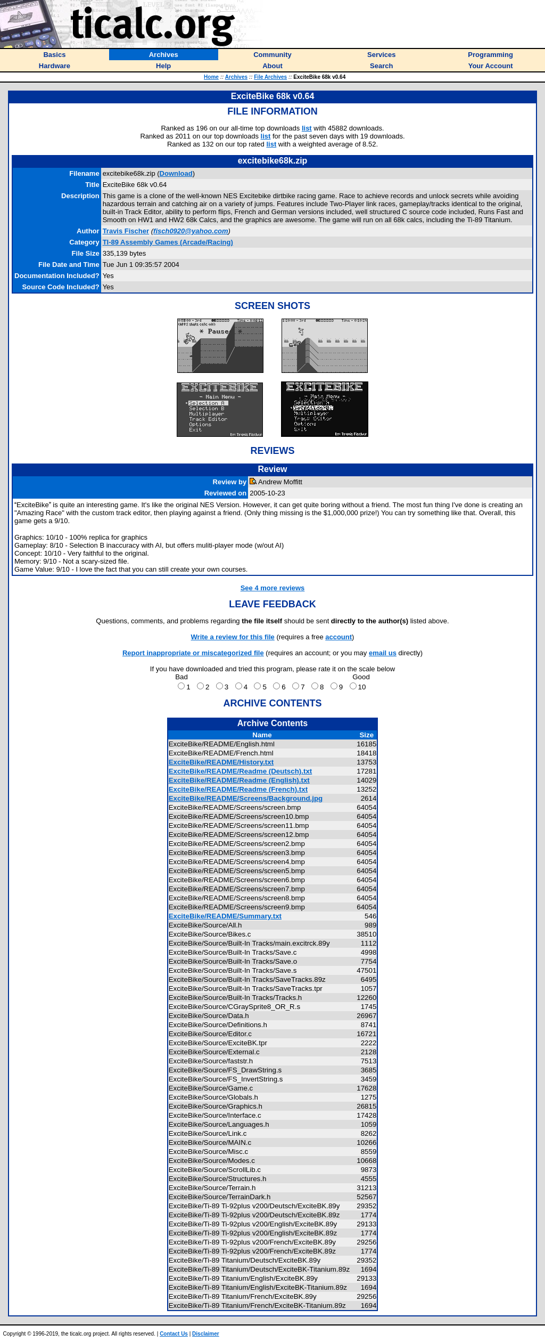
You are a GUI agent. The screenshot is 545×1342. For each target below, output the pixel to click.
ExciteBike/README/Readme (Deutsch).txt (240, 771)
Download (176, 173)
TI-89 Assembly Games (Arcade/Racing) (168, 242)
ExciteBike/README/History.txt (221, 762)
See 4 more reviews (273, 588)
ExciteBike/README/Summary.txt (225, 916)
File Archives (270, 77)
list (307, 128)
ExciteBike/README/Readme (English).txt (239, 780)
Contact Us (174, 1334)
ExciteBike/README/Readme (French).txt (238, 789)
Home (211, 77)
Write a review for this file (233, 637)
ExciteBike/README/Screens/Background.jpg (246, 798)
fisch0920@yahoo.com (190, 231)
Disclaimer (205, 1334)
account (338, 637)
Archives (236, 77)
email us (383, 653)
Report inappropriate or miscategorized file (193, 653)
